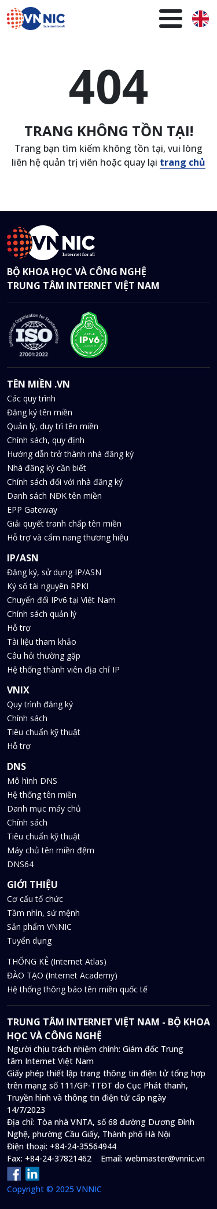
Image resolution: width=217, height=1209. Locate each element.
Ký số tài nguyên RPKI (48, 585)
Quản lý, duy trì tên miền (52, 426)
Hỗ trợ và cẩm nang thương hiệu (67, 537)
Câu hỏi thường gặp (43, 655)
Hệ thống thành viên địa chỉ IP (63, 669)
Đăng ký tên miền (39, 412)
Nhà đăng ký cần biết (46, 467)
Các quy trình (31, 398)
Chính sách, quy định (45, 439)
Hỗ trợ (19, 627)
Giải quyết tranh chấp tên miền (64, 523)
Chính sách (27, 718)
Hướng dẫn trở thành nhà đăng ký (70, 453)
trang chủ (182, 162)
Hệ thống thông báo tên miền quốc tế (77, 989)
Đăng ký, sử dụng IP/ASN (54, 572)
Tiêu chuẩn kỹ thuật (43, 731)
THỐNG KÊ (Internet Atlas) (56, 961)
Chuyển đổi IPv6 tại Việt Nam (61, 599)
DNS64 (20, 864)
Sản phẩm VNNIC (39, 926)
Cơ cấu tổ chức (35, 898)
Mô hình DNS (32, 780)
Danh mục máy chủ (44, 808)
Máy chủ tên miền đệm (50, 850)
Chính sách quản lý (41, 613)
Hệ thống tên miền (41, 794)
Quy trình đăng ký (40, 704)
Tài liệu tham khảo (41, 641)
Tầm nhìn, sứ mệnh (43, 912)
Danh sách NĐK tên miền (54, 495)
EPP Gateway (32, 509)
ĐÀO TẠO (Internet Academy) (62, 975)
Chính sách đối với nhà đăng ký (65, 481)
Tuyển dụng (29, 940)
